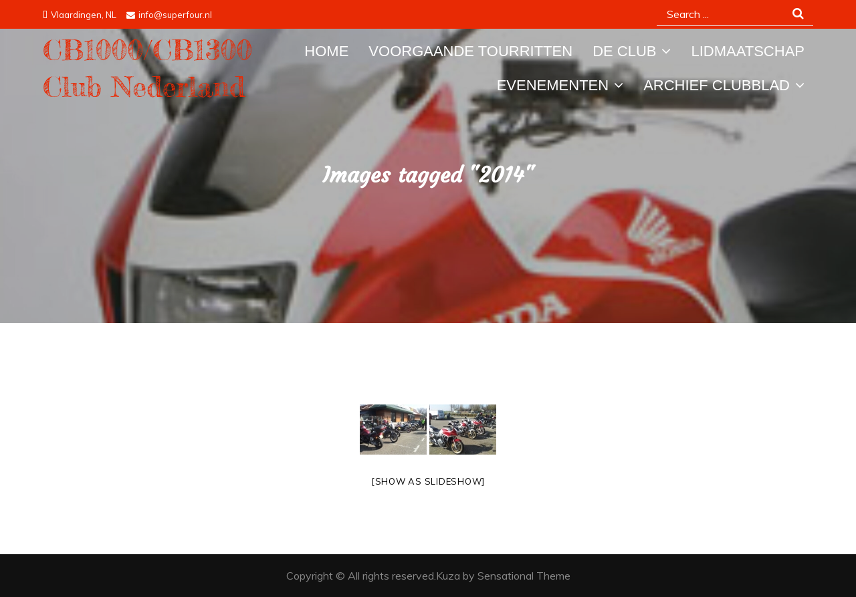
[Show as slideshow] (428, 481)
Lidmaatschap (748, 51)
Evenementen (553, 85)
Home (326, 51)
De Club (624, 51)
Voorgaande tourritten (470, 51)
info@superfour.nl (169, 14)
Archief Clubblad (716, 85)
